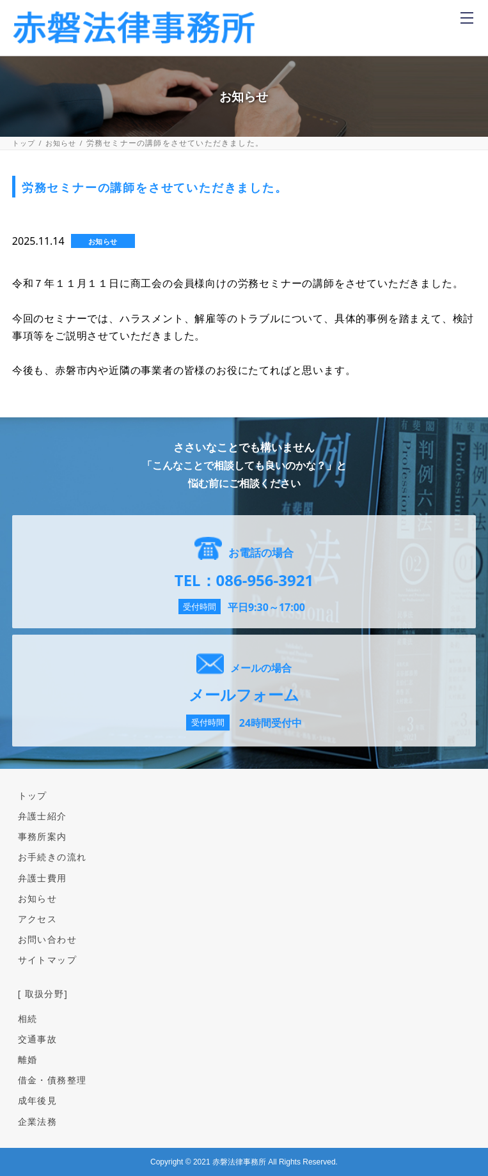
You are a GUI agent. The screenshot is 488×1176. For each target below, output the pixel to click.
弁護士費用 (42, 878)
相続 (28, 1018)
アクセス (38, 919)
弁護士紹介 (42, 816)
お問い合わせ (47, 939)
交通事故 (38, 1039)
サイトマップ (47, 960)
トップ (24, 142)
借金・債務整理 (52, 1080)
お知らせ (61, 142)
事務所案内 (42, 836)
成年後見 (38, 1100)
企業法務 (38, 1121)
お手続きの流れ (52, 857)
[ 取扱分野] (43, 993)
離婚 (28, 1059)
